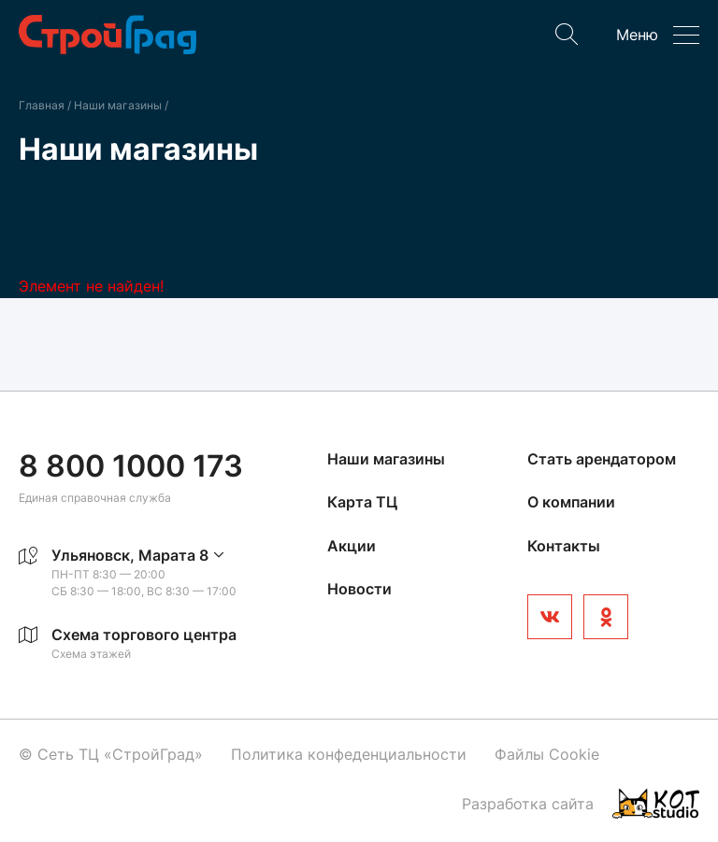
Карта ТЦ (362, 501)
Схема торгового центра (144, 634)
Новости (359, 588)
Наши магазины (119, 105)
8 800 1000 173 (131, 466)
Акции (351, 545)
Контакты (563, 545)
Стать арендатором (601, 459)
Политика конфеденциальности (349, 754)
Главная (42, 105)
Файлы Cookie (547, 754)
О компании (571, 501)
